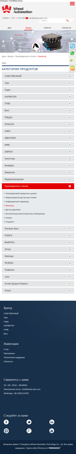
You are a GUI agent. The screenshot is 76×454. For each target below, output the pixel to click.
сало (7, 277)
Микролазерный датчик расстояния (21, 197)
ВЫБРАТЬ (10, 242)
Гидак (7, 90)
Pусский (21, 18)
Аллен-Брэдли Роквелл (16, 283)
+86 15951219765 (21, 393)
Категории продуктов (20, 69)
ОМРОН (9, 152)
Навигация (11, 343)
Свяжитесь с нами (16, 379)
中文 (13, 18)
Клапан (9, 218)
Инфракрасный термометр (17, 202)
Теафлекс (9, 270)
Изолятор (42, 56)
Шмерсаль (10, 172)
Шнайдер (9, 165)
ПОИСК (8, 235)
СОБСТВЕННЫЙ (13, 76)
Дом (9, 28)
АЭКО (7, 131)
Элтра (8, 249)
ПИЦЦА (8, 117)
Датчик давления (13, 210)
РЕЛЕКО (9, 263)
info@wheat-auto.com (38, 18)
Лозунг (8, 290)
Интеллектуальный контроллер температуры (25, 214)
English (6, 18)
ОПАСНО (9, 124)
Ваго (7, 110)
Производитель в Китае (25, 56)
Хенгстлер (10, 158)
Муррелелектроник (14, 179)
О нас (6, 349)
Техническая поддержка (14, 357)
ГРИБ (7, 103)
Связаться (66, 28)
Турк (7, 83)
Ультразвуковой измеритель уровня (21, 193)
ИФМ (7, 145)
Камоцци (9, 256)
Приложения (9, 353)
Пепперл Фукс (12, 228)
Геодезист (10, 222)
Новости (47, 28)
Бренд (28, 28)
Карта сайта (32, 448)
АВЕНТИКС (10, 138)
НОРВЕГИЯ (10, 97)
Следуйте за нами (16, 415)
